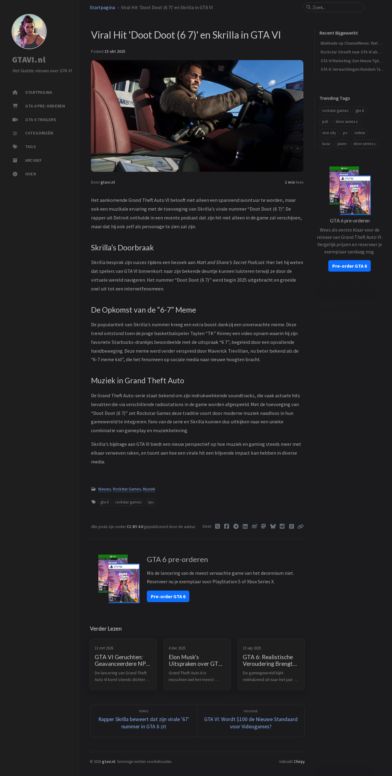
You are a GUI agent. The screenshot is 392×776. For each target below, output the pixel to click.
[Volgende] (251, 721)
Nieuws (104, 489)
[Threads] (291, 526)
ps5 (325, 121)
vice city (329, 132)
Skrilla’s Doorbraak (339, 305)
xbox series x (347, 121)
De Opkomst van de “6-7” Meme (349, 314)
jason (341, 143)
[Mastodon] (263, 526)
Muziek (149, 489)
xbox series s (364, 143)
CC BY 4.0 (135, 526)
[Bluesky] (273, 526)
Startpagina (102, 7)
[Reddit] (282, 526)
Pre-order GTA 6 (168, 596)
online (359, 132)
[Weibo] (254, 526)
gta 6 (104, 502)
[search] (336, 7)
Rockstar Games (127, 489)
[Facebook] (226, 526)
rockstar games (128, 502)
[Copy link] (300, 526)
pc (345, 132)
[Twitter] (217, 526)
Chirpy (299, 761)
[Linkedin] (245, 526)
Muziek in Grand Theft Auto (344, 323)
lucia (326, 143)
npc (151, 502)
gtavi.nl (107, 182)
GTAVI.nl (29, 60)
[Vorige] (144, 721)
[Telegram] (236, 526)
